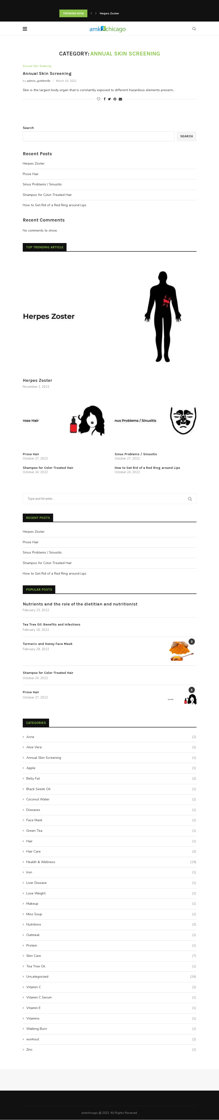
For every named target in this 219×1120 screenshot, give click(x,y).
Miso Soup (111, 914)
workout (111, 1039)
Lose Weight (111, 893)
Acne (111, 737)
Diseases (111, 810)
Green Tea (111, 831)
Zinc (111, 1050)
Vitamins (111, 1018)
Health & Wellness (111, 862)
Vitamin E (111, 1008)
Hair (111, 841)
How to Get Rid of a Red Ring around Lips (54, 205)
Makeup (111, 904)
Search (28, 128)
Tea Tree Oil (111, 966)
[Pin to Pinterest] (114, 99)
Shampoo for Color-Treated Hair (47, 195)
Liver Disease (111, 883)
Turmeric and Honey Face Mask (48, 644)
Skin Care (111, 956)
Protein (111, 945)
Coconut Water (111, 800)
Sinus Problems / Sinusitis (42, 185)
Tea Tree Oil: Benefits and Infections (51, 625)
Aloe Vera (111, 747)
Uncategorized (111, 977)
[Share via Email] (120, 99)
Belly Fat (111, 779)
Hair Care (111, 852)
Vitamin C (111, 987)
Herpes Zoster (109, 13)
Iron (111, 872)
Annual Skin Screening (38, 66)
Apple (111, 768)
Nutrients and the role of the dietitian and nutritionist (80, 604)
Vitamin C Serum (111, 998)
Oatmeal (111, 935)
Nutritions (111, 925)
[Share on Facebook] (105, 99)
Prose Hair (31, 174)
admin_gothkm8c (39, 81)
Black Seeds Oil (111, 789)
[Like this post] (98, 99)
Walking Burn (111, 1029)
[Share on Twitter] (109, 99)
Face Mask (111, 820)
